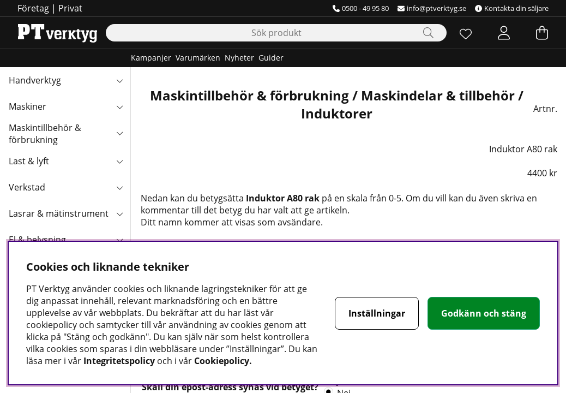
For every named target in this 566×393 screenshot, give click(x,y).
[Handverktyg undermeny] (119, 80)
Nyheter (239, 57)
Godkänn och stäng (483, 313)
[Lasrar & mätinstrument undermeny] (119, 213)
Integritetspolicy (119, 361)
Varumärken (198, 57)
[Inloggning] (503, 32)
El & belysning (37, 240)
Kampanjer (151, 57)
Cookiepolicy (221, 361)
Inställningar (376, 313)
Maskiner (27, 106)
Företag (33, 8)
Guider (271, 57)
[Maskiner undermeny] (119, 106)
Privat (70, 8)
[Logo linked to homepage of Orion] (57, 33)
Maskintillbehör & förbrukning (45, 134)
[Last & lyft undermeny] (119, 161)
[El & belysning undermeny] (119, 240)
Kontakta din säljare (512, 8)
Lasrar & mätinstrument (59, 213)
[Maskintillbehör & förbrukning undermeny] (119, 133)
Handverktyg (35, 80)
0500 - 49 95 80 (361, 8)
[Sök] (276, 32)
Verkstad (27, 187)
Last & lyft (29, 161)
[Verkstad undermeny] (119, 187)
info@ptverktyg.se (432, 8)
